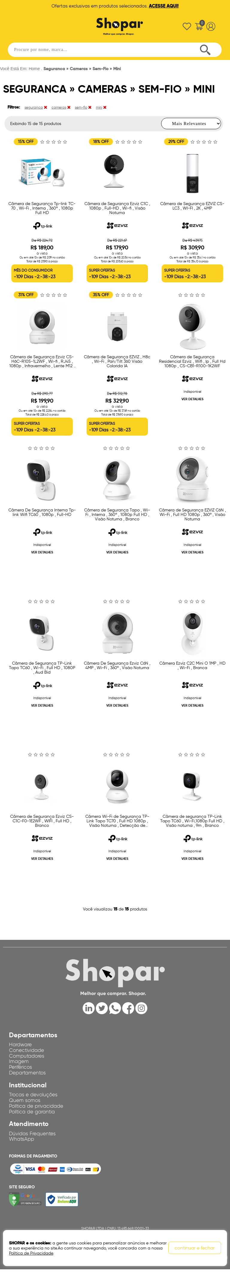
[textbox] (115, 48)
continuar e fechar (195, 1248)
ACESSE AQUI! (163, 6)
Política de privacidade (39, 1107)
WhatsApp (22, 1141)
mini (99, 107)
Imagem (19, 1061)
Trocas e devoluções (35, 1095)
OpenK (33, 1266)
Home (34, 68)
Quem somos (25, 1101)
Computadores (28, 1055)
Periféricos (22, 1067)
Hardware (21, 1044)
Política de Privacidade (31, 1253)
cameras (59, 107)
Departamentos (29, 1073)
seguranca (34, 107)
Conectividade (28, 1050)
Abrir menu (21, 25)
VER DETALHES (192, 399)
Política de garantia (34, 1113)
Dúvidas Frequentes (34, 1135)
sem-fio (81, 107)
